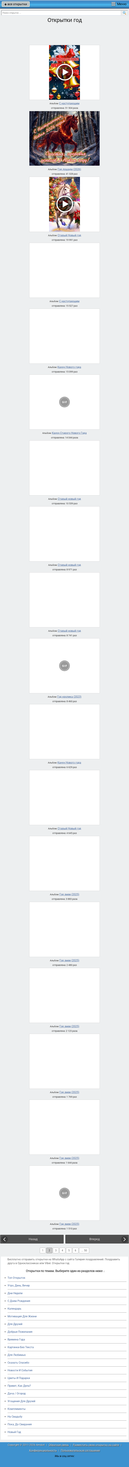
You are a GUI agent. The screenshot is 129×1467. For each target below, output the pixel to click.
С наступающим (69, 103)
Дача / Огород (17, 1393)
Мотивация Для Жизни (22, 1316)
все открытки (16, 4)
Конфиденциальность (43, 1450)
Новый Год (14, 1432)
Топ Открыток (16, 1277)
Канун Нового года (69, 367)
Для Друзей (15, 1324)
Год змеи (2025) (69, 894)
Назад (33, 1239)
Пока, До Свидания (20, 1424)
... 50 (84, 1250)
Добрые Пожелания (20, 1331)
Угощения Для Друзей (21, 1401)
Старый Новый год (69, 235)
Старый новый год (69, 498)
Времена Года (16, 1339)
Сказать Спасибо (18, 1362)
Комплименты (17, 1408)
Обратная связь (59, 1445)
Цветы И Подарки (19, 1378)
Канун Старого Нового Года (69, 433)
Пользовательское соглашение (80, 1450)
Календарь (14, 1308)
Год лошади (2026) (69, 169)
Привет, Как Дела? (19, 1385)
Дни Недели (15, 1293)
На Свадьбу (15, 1416)
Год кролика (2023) (69, 696)
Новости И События (20, 1370)
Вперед (94, 1239)
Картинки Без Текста (21, 1347)
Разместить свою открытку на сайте (96, 1445)
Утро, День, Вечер (19, 1285)
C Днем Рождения (19, 1301)
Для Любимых (17, 1355)
